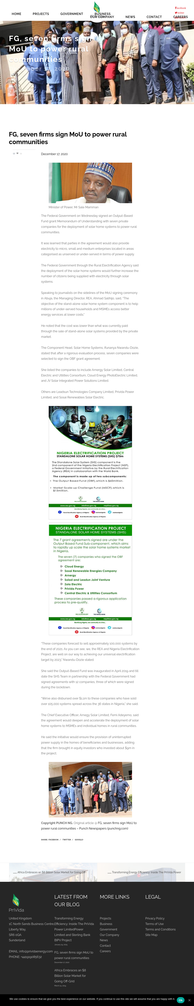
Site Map (151, 935)
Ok (181, 1000)
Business (106, 924)
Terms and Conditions (160, 929)
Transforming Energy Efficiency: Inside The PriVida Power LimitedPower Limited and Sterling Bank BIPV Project (74, 929)
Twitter (67, 840)
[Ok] (189, 1000)
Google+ (79, 840)
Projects (105, 918)
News (130, 16)
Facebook (53, 840)
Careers (180, 16)
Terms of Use (154, 924)
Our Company (102, 16)
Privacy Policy (155, 918)
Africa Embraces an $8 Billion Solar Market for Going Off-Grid (70, 976)
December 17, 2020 (54, 154)
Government (108, 929)
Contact (154, 16)
